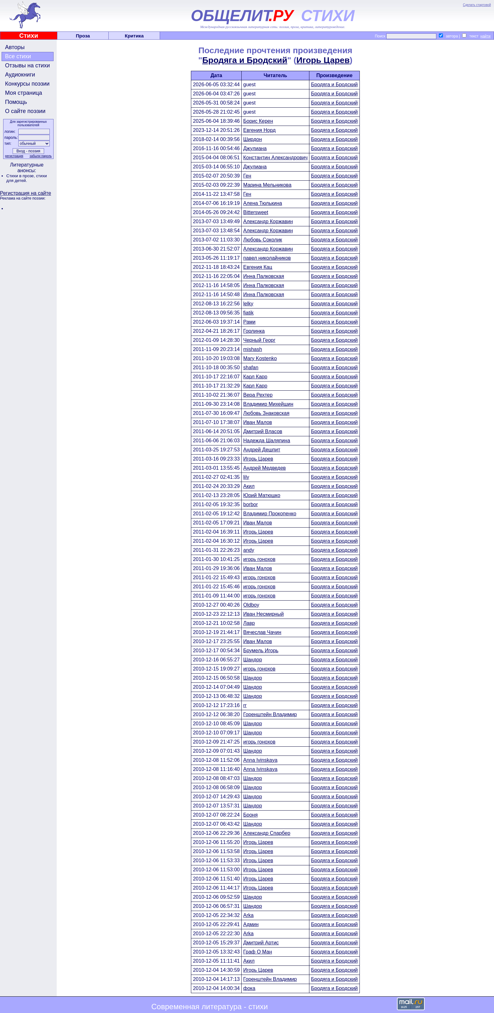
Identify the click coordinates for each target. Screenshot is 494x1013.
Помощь (16, 102)
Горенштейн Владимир (270, 714)
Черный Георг (259, 340)
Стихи (28, 35)
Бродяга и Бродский (244, 60)
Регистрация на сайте (25, 193)
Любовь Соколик (262, 239)
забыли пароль (41, 156)
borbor (250, 504)
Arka (248, 915)
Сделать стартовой (477, 5)
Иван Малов (257, 422)
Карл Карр (255, 376)
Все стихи (18, 56)
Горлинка (254, 331)
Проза (83, 35)
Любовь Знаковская (266, 413)
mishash (252, 349)
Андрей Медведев (264, 468)
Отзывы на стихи (27, 65)
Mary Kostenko (260, 358)
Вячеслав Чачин (262, 632)
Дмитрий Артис (261, 942)
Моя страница (23, 93)
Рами (249, 322)
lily (246, 477)
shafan (250, 367)
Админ (251, 924)
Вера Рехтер (258, 395)
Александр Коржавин (268, 221)
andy (248, 550)
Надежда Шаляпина (266, 440)
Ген (247, 175)
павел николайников (267, 258)
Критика (134, 35)
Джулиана (255, 148)
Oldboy (251, 605)
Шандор (252, 659)
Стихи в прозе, (21, 175)
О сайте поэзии (25, 111)
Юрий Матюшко (261, 495)
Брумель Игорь (261, 650)
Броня (250, 815)
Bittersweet (255, 212)
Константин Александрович (275, 157)
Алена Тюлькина (262, 203)
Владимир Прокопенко (269, 513)
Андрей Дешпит (261, 449)
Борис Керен (258, 121)
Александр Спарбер (266, 833)
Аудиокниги (20, 74)
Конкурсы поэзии (27, 84)
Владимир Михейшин (268, 404)
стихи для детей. (26, 178)
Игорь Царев (323, 60)
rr (245, 705)
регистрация (14, 156)
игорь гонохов (259, 559)
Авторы (15, 47)
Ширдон (252, 139)
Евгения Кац (257, 267)
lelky (248, 303)
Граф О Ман (257, 951)
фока (249, 988)
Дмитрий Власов (262, 431)
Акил (249, 486)
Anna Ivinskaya (260, 760)
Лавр (249, 623)
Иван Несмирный (263, 614)
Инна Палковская (263, 276)
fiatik (248, 312)
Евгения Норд (259, 130)
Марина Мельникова (267, 185)
